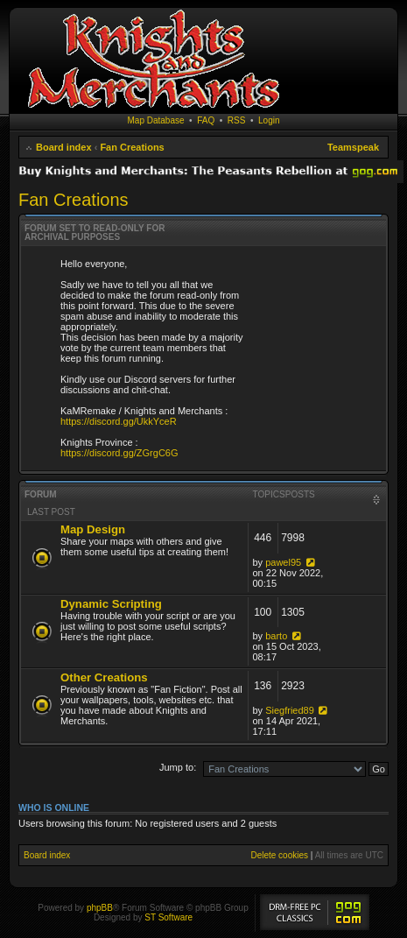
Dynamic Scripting (111, 603)
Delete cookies (279, 855)
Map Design (92, 529)
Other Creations (104, 677)
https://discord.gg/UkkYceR (118, 421)
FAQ (205, 120)
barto (276, 636)
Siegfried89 (289, 710)
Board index (64, 147)
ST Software (168, 917)
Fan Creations (132, 147)
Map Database (156, 120)
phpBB (100, 908)
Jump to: (177, 767)
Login (268, 120)
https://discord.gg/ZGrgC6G (119, 453)
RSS (237, 120)
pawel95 (283, 562)
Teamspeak (353, 147)
